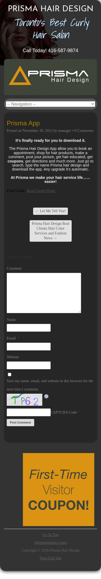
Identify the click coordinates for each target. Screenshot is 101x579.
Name (13, 320)
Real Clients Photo (41, 191)
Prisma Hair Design (50, 9)
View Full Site (50, 558)
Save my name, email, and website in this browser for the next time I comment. (50, 385)
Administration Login (50, 543)
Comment (14, 268)
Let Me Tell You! (50, 211)
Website (13, 357)
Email (13, 338)
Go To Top (51, 535)
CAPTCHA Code (64, 412)
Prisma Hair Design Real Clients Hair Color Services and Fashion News (50, 231)
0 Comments (83, 131)
